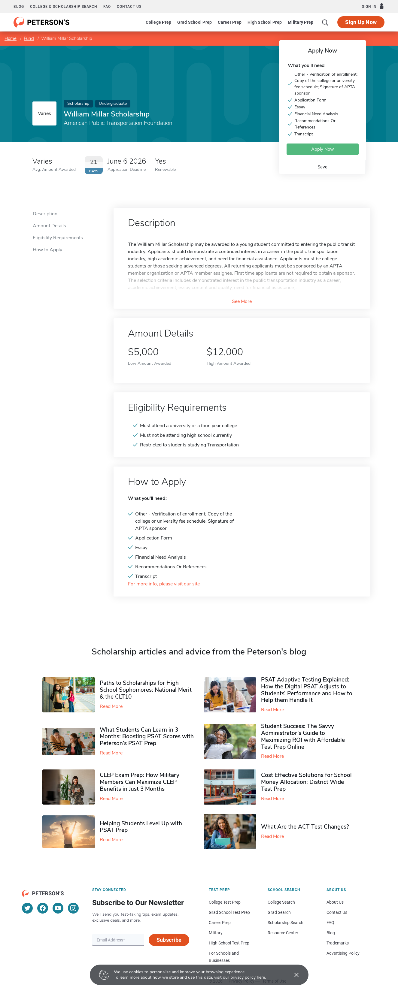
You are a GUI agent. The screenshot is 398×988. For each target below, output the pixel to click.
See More (242, 301)
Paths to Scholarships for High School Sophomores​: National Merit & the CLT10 (146, 690)
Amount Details (49, 225)
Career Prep (230, 22)
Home (11, 38)
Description (45, 213)
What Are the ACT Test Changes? (305, 827)
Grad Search (279, 912)
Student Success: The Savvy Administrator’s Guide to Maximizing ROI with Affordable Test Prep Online (303, 736)
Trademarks (338, 943)
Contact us (129, 7)
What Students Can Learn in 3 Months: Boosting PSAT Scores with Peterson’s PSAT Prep (147, 737)
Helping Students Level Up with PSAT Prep (141, 827)
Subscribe (168, 940)
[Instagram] (73, 908)
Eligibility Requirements (58, 237)
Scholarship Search (285, 922)
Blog (19, 7)
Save (322, 167)
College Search (281, 902)
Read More (111, 706)
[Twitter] (27, 908)
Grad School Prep (194, 22)
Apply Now (322, 149)
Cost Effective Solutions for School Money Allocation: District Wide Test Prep (306, 782)
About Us (335, 902)
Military (216, 932)
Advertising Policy (343, 953)
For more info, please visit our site (164, 584)
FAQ (107, 7)
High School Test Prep (229, 943)
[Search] (325, 22)
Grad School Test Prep (229, 912)
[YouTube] (58, 908)
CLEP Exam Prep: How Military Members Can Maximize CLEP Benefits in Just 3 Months (139, 782)
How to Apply (47, 249)
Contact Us (337, 912)
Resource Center (283, 932)
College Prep (158, 22)
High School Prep (265, 22)
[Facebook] (42, 908)
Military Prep (300, 22)
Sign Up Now (361, 22)
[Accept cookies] (292, 974)
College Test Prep (225, 902)
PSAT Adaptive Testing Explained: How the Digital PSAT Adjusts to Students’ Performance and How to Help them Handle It (306, 690)
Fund (29, 38)
